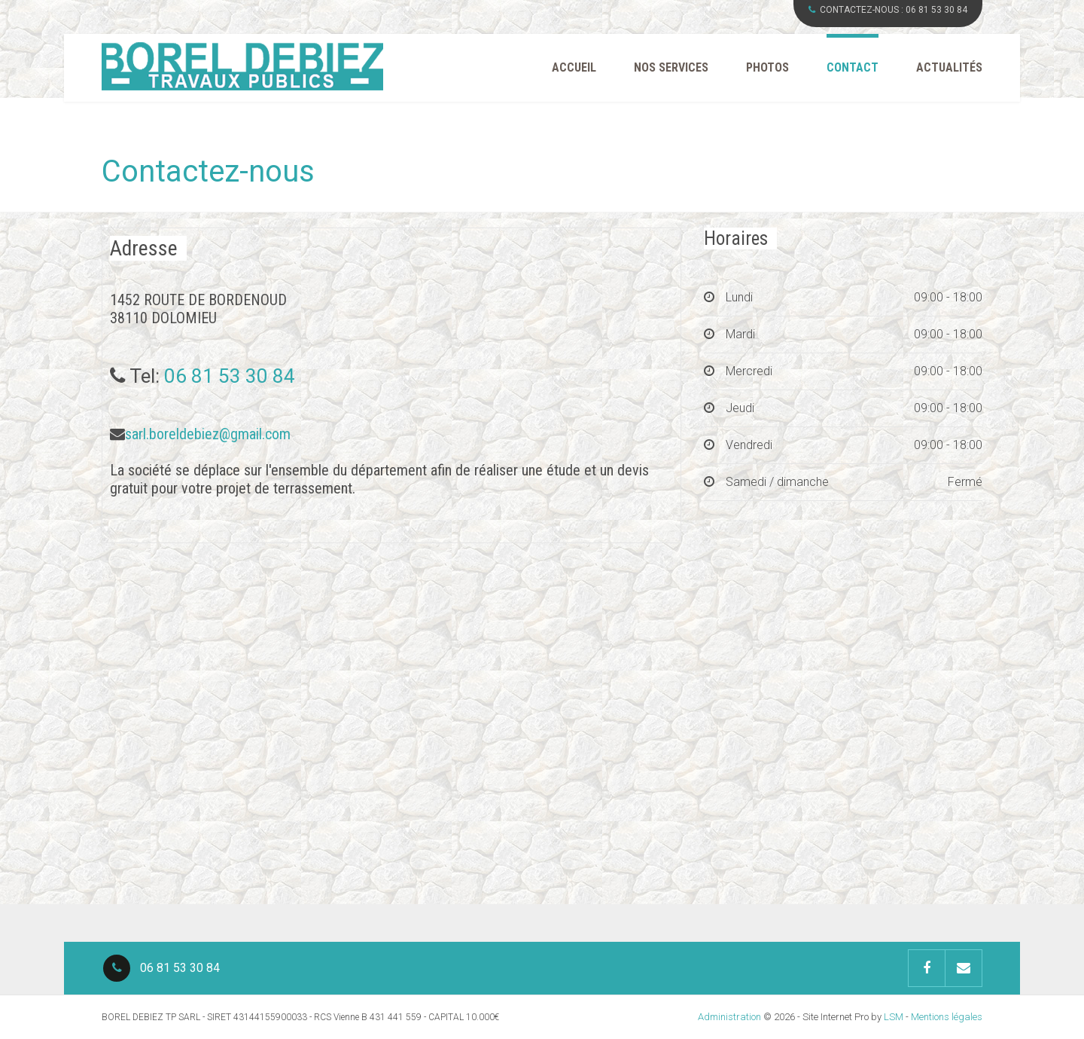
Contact (852, 67)
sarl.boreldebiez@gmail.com (208, 434)
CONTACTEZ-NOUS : (887, 10)
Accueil (574, 67)
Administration (729, 1016)
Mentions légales (946, 1016)
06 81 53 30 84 (229, 376)
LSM (893, 1016)
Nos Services (671, 67)
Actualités (949, 67)
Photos (767, 67)
